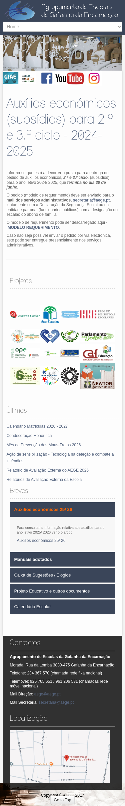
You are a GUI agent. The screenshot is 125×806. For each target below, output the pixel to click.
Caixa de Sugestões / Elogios (42, 575)
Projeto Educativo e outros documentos (52, 591)
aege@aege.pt (47, 694)
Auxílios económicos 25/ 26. (41, 540)
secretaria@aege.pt (91, 200)
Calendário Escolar (32, 606)
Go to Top (62, 800)
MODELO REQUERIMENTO (33, 227)
